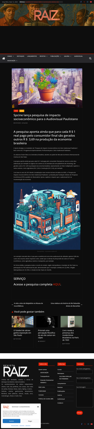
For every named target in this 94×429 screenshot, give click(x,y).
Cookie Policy (22, 425)
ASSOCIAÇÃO (11, 60)
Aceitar (11, 421)
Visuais (22, 110)
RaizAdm (25, 123)
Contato (41, 395)
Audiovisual (78, 56)
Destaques (20, 56)
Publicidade (42, 391)
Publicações (54, 56)
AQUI (56, 284)
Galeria (66, 56)
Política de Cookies (15, 425)
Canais (9, 56)
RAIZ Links (42, 387)
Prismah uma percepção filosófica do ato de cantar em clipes (46, 334)
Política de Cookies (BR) (46, 399)
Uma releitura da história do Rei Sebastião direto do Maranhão (66, 304)
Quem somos (43, 369)
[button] (38, 407)
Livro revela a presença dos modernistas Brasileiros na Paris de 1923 (70, 335)
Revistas (43, 56)
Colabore (60, 403)
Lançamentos (32, 56)
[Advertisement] (47, 40)
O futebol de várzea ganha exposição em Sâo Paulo (22, 332)
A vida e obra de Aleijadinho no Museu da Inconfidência (27, 304)
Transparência (44, 376)
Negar (30, 421)
